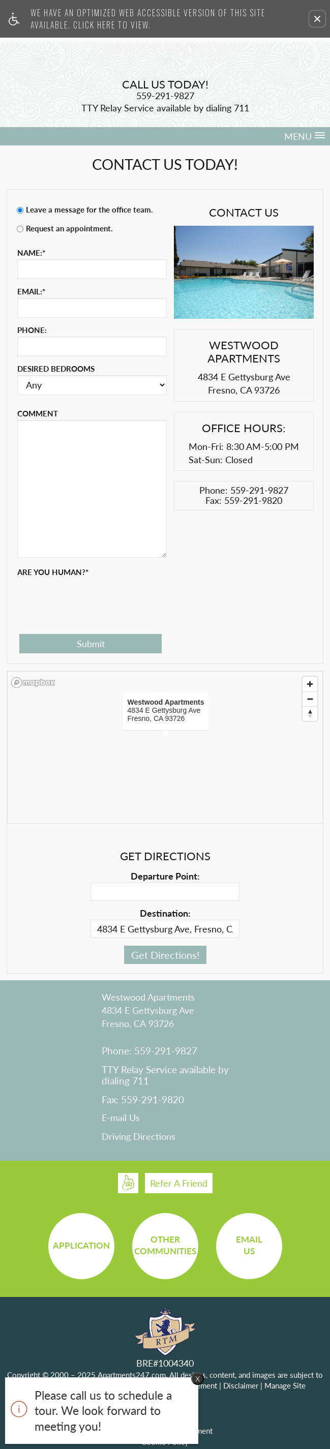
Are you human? (52, 572)
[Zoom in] (310, 684)
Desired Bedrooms (56, 368)
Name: (31, 252)
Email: (31, 291)
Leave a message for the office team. (89, 209)
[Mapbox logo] (33, 682)
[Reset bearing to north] (310, 713)
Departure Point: (165, 876)
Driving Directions (138, 1137)
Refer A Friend (178, 1183)
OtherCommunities (165, 1245)
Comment (37, 413)
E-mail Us (121, 1118)
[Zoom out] (310, 698)
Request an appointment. (69, 228)
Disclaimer (240, 1385)
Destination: (165, 913)
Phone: (32, 330)
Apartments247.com (132, 1374)
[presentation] (94, 598)
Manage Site (285, 1385)
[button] (317, 19)
